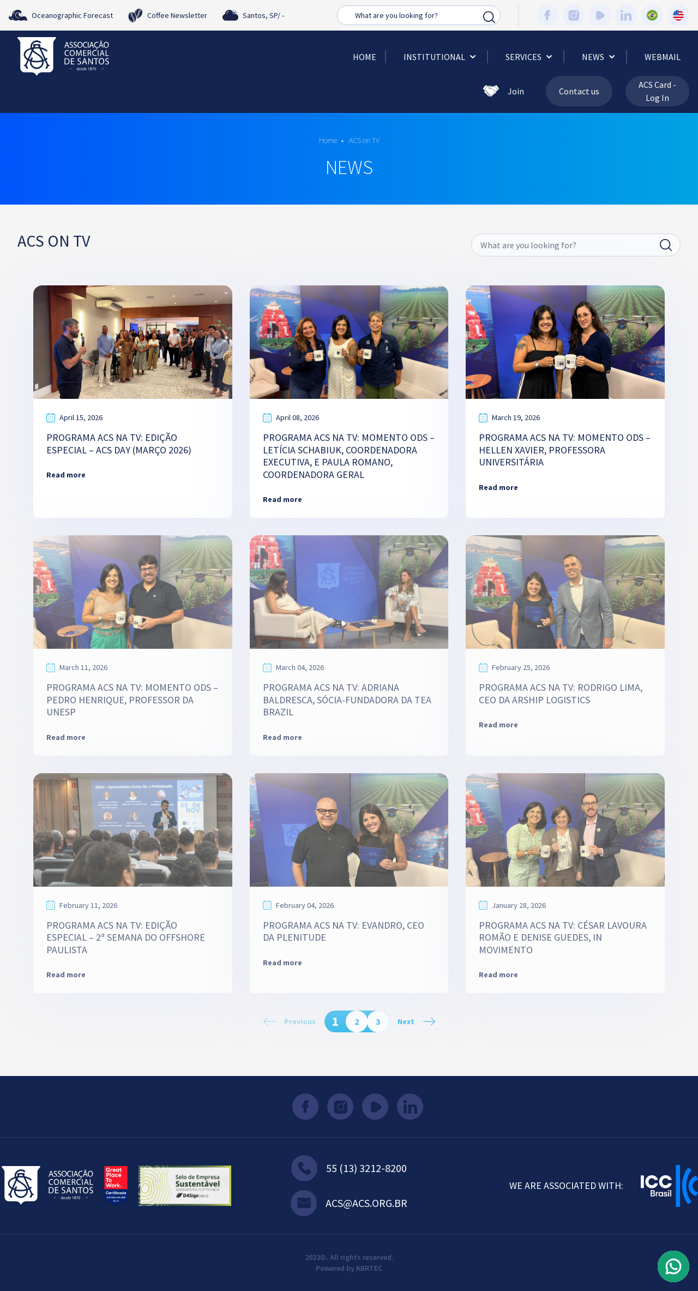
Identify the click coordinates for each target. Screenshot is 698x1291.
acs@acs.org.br (349, 1203)
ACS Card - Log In (657, 91)
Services (530, 56)
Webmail (663, 56)
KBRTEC (369, 1268)
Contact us (579, 91)
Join (503, 91)
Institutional (441, 56)
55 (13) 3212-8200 (349, 1168)
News (599, 56)
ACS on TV (363, 140)
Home (364, 56)
